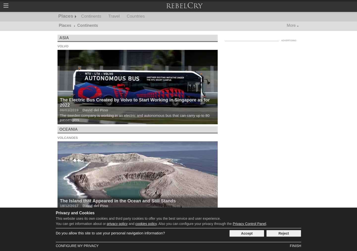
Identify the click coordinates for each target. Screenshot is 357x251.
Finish (295, 246)
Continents (91, 16)
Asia (64, 38)
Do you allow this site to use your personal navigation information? (110, 233)
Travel (114, 16)
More (291, 25)
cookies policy (146, 224)
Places (65, 16)
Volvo (63, 46)
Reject (283, 233)
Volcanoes (68, 138)
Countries (136, 16)
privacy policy (117, 224)
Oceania (69, 129)
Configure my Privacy (77, 246)
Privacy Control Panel (249, 224)
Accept (247, 233)
